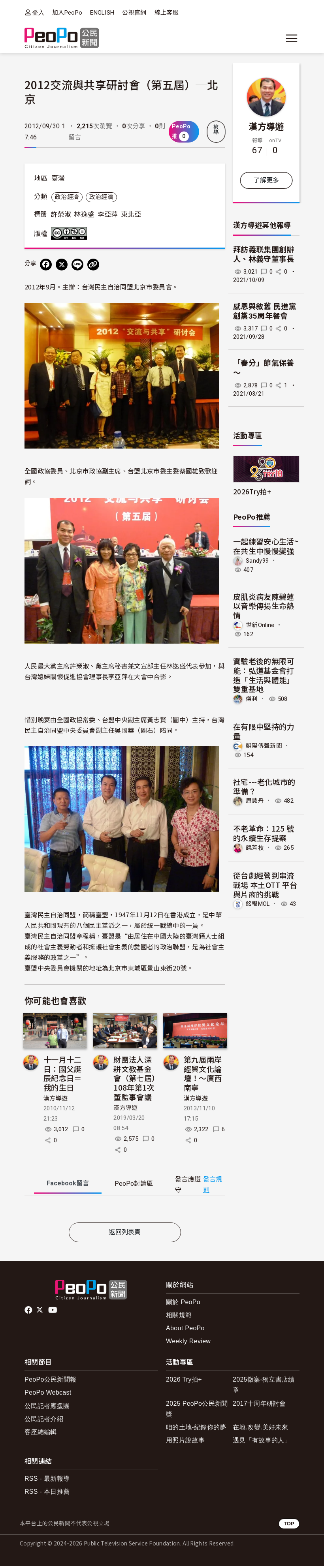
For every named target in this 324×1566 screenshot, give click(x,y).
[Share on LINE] (77, 264)
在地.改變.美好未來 (260, 1427)
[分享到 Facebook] (46, 264)
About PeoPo (185, 1328)
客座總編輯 (40, 1432)
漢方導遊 (55, 1098)
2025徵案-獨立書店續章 (264, 1384)
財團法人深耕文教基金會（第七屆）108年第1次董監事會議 (134, 1078)
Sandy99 (257, 560)
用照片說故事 (185, 1440)
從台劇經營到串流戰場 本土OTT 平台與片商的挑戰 (265, 884)
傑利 (252, 698)
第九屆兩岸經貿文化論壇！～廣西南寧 (203, 1073)
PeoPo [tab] (134, 1183)
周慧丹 (255, 800)
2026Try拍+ (252, 491)
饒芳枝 (255, 847)
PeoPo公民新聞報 (50, 1379)
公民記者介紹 (43, 1419)
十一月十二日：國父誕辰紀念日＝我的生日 (62, 1073)
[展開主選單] (292, 38)
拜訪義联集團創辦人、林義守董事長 (263, 254)
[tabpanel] (124, 1210)
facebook (29, 1310)
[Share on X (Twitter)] (62, 264)
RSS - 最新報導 (47, 1478)
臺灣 (58, 178)
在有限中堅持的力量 (263, 731)
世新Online (260, 625)
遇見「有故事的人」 (262, 1440)
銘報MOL (258, 903)
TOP (289, 1524)
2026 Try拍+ (184, 1379)
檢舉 (216, 130)
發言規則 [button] (212, 1184)
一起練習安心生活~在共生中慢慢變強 (266, 546)
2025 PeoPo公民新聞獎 (197, 1409)
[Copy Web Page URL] (93, 264)
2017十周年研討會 (259, 1403)
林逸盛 (84, 214)
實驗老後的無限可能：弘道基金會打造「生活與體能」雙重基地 (263, 674)
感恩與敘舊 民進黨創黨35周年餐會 (264, 311)
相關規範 (179, 1315)
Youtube (53, 1310)
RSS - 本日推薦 (47, 1491)
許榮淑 (61, 214)
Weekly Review (188, 1341)
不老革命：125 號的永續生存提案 (263, 833)
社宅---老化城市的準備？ (264, 786)
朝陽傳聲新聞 (264, 745)
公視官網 (134, 12)
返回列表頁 (125, 1232)
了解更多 (266, 180)
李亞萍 (108, 214)
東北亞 (131, 214)
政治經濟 (67, 197)
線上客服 (166, 12)
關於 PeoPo (183, 1302)
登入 (38, 12)
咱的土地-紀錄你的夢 (196, 1427)
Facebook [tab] (68, 1183)
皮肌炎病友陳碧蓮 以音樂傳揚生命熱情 (263, 606)
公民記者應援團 (47, 1406)
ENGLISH (102, 12)
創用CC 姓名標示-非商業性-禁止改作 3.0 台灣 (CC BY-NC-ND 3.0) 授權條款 (70, 233)
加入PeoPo (67, 12)
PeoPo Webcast (48, 1392)
